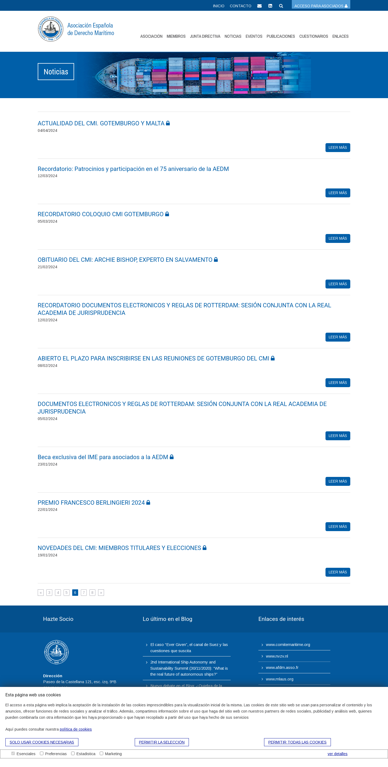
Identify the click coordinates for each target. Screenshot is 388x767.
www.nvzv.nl (277, 656)
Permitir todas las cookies (297, 742)
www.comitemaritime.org (288, 644)
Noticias (233, 36)
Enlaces (340, 36)
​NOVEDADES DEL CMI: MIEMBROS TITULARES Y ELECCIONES (122, 548)
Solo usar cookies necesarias (42, 742)
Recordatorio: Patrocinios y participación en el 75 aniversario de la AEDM (134, 169)
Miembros (176, 36)
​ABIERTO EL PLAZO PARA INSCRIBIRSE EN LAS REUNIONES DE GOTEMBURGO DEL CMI (156, 358)
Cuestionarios (313, 36)
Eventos (254, 36)
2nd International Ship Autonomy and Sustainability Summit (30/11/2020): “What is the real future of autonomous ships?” (189, 668)
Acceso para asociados (321, 6)
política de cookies (76, 729)
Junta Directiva (205, 36)
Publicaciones (281, 36)
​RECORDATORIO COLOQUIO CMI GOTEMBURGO (103, 214)
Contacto (240, 6)
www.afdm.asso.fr (282, 667)
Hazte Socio (58, 619)
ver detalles (338, 754)
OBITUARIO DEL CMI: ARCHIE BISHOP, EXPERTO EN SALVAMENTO (128, 259)
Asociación (151, 36)
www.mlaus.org (279, 679)
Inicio (218, 6)
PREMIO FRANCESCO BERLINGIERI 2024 (94, 502)
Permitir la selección (162, 742)
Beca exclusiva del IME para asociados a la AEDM (106, 457)
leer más (338, 147)
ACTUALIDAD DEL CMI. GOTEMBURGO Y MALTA (104, 123)
